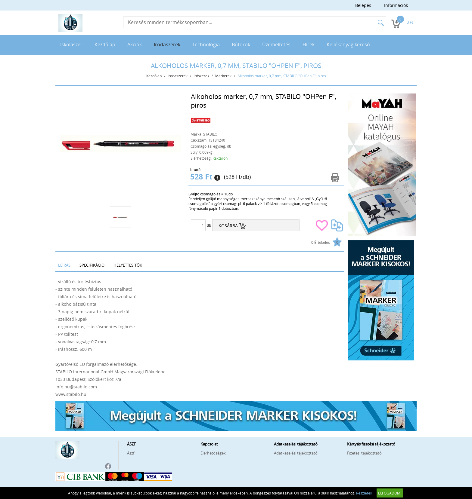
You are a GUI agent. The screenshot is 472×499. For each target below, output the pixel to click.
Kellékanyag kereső (348, 44)
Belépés (363, 5)
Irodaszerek (167, 44)
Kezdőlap (105, 44)
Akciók (134, 44)
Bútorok (241, 44)
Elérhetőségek (213, 453)
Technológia (206, 44)
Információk (396, 5)
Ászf (130, 453)
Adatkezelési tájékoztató (296, 453)
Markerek (223, 75)
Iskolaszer (71, 44)
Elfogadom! (389, 493)
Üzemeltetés (276, 44)
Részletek (364, 493)
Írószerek (201, 75)
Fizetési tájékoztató (364, 453)
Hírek (309, 44)
